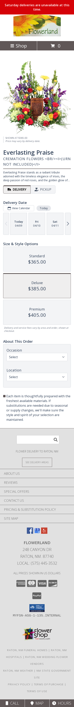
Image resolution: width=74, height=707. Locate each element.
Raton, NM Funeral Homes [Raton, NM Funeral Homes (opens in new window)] (27, 650)
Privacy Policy (19, 684)
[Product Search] (38, 439)
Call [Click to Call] (12, 703)
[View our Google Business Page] (37, 532)
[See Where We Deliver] (37, 462)
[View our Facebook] (30, 532)
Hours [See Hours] (61, 703)
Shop (18, 45)
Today (44, 208)
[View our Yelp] (44, 532)
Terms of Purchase (49, 684)
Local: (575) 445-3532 (37, 563)
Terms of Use (37, 691)
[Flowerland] (37, 35)
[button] (37, 608)
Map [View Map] (37, 703)
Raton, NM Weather (18, 670)
